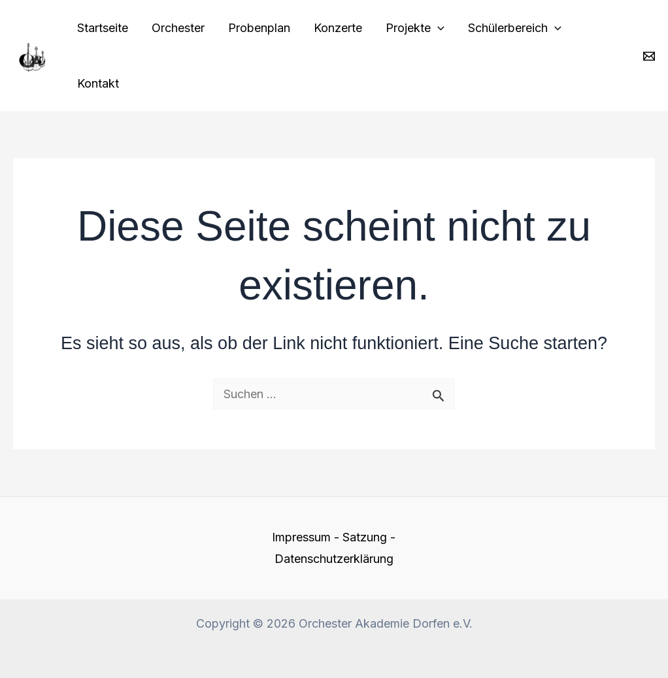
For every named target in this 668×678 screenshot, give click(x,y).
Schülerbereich (514, 28)
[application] (437, 28)
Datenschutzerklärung (334, 559)
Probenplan (259, 28)
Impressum (301, 537)
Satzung (364, 537)
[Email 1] (649, 56)
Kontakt (98, 83)
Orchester (178, 28)
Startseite (102, 28)
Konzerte (338, 28)
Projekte (415, 28)
